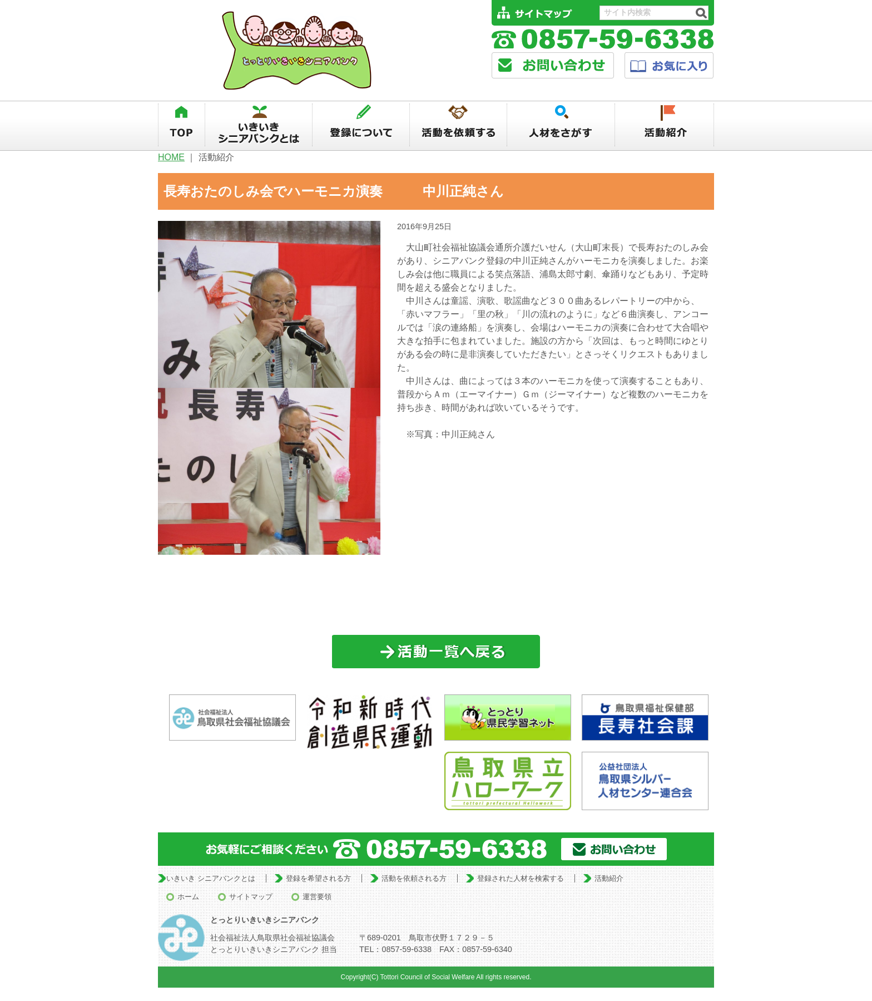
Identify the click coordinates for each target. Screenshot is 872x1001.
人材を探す (561, 125)
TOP (181, 125)
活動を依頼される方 (414, 878)
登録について (361, 125)
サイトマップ (250, 896)
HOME (171, 157)
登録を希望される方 (318, 878)
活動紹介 (665, 125)
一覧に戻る (436, 652)
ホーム (188, 896)
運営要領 (317, 896)
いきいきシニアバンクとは (259, 125)
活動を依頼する (458, 125)
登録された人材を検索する (520, 878)
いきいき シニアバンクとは (210, 878)
